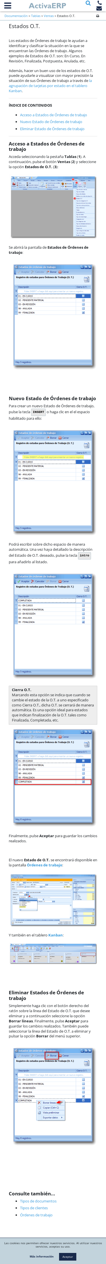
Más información (42, 1256)
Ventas (49, 16)
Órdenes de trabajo (36, 1214)
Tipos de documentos (38, 1201)
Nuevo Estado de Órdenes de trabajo (51, 121)
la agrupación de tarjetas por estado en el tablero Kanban (50, 85)
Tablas (35, 16)
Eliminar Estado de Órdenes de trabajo (52, 128)
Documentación (16, 16)
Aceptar (67, 1257)
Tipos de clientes (34, 1207)
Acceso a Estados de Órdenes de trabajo (53, 114)
